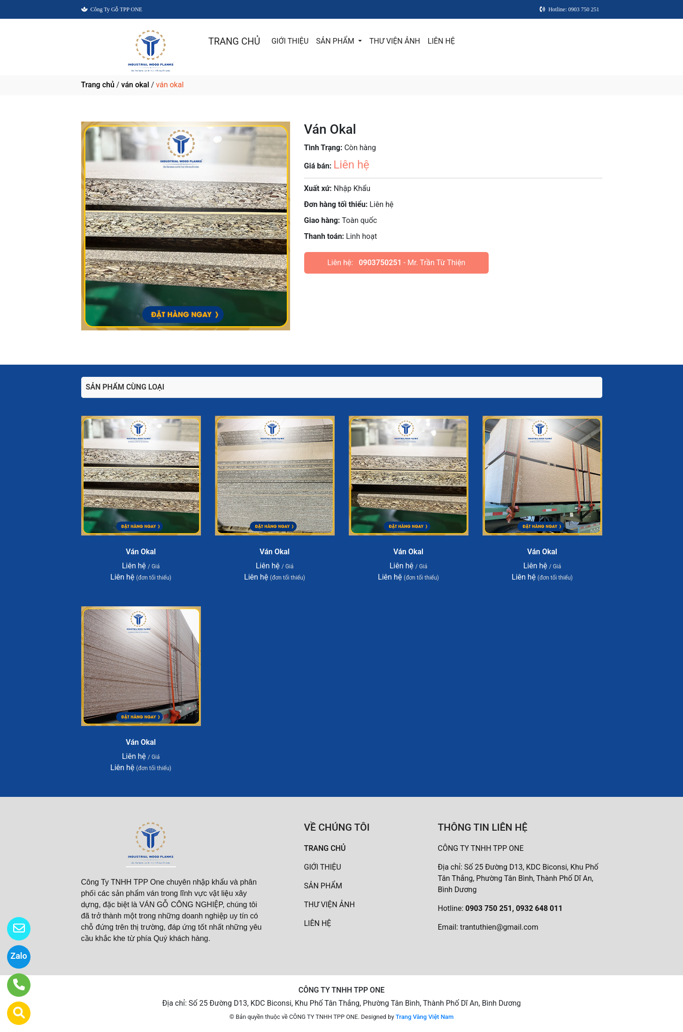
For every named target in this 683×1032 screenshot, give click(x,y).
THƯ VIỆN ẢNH (394, 41)
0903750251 (380, 262)
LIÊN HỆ (441, 41)
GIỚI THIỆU (289, 41)
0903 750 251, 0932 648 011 (513, 908)
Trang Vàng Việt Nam (424, 1016)
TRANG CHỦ (234, 41)
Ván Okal (141, 551)
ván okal (135, 84)
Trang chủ (98, 84)
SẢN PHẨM (336, 41)
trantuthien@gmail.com (499, 927)
